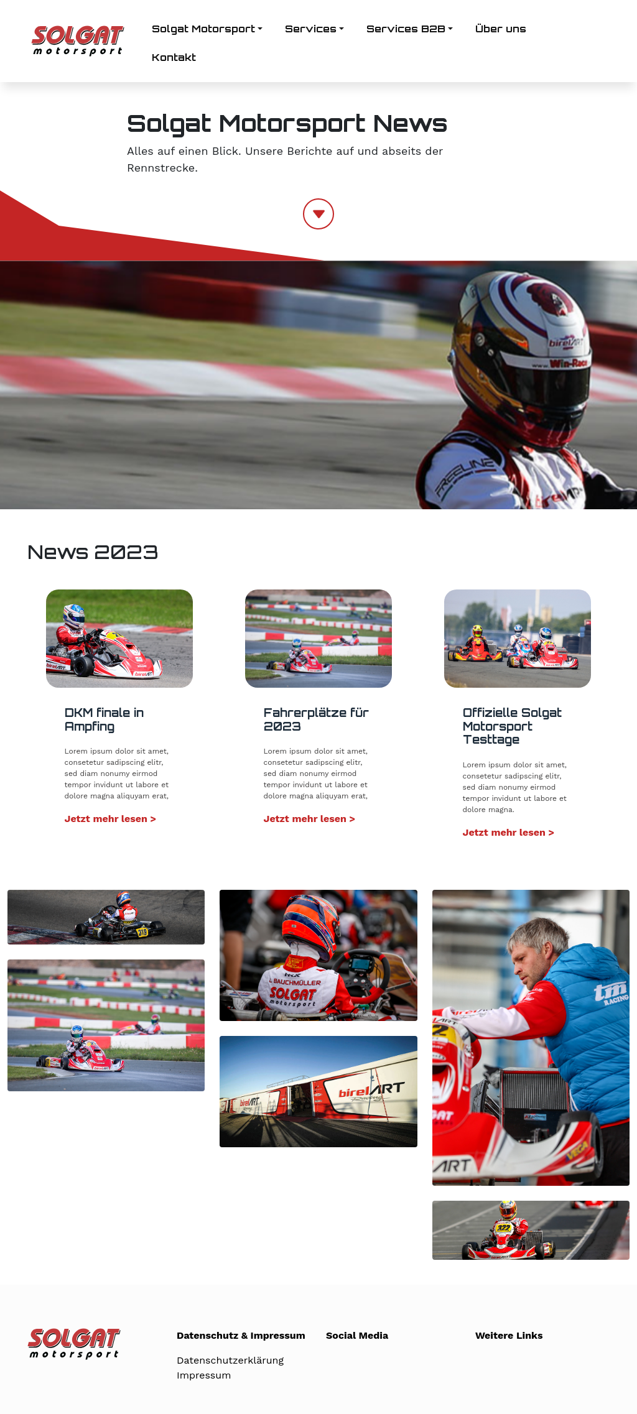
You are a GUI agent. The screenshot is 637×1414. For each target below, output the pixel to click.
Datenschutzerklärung (230, 1360)
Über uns (500, 28)
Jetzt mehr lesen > (111, 819)
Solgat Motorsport (203, 28)
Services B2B (405, 28)
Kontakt (174, 57)
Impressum (204, 1375)
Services (311, 28)
